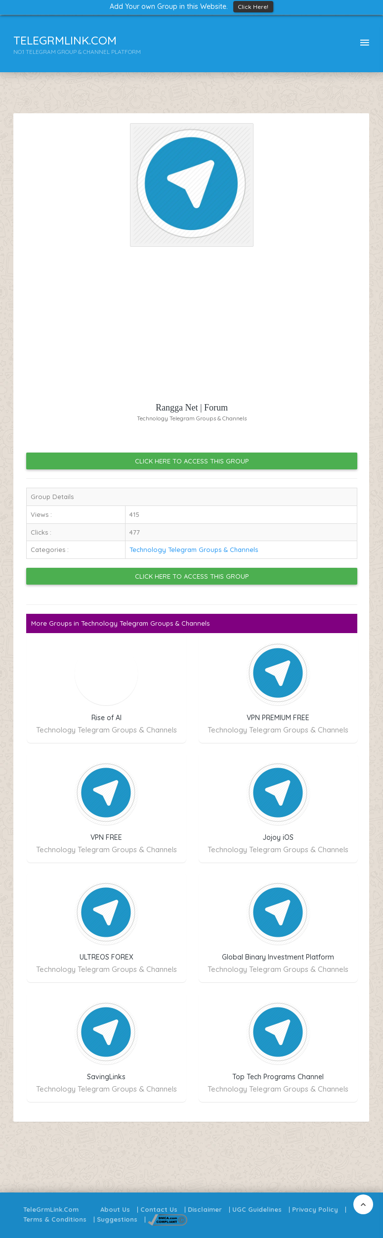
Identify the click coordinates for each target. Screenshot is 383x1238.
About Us (115, 1209)
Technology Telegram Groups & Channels (193, 549)
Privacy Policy (315, 1209)
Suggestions (117, 1219)
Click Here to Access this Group (192, 461)
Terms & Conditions (54, 1219)
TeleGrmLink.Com (51, 1209)
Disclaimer (205, 1209)
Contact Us (158, 1209)
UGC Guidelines (257, 1209)
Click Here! (253, 6)
